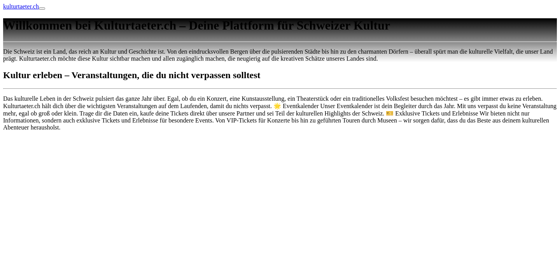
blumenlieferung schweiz (34, 140)
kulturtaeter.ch (21, 6)
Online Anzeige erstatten (34, 153)
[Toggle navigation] (42, 8)
